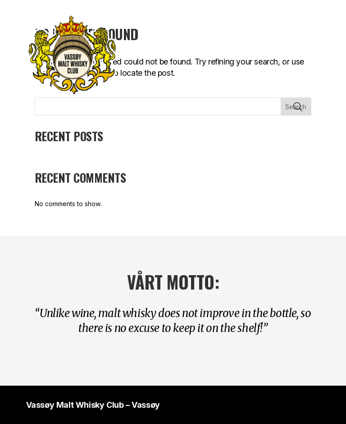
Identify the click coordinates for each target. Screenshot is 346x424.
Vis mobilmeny (316, 55)
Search (295, 107)
